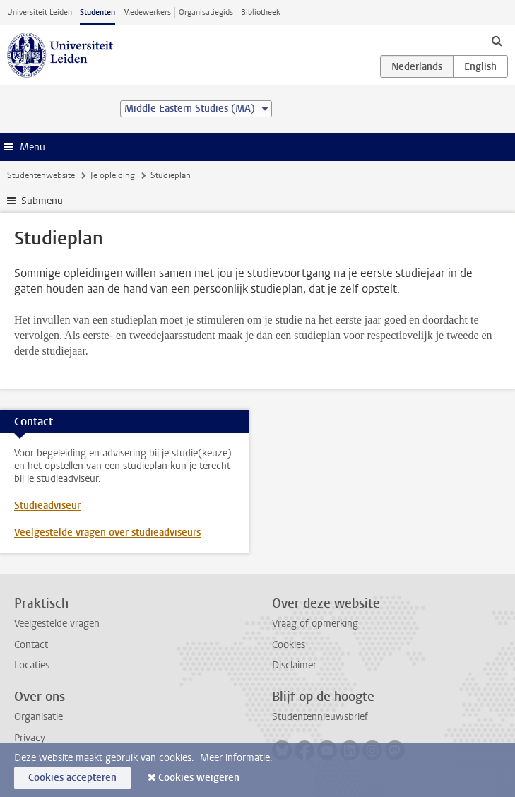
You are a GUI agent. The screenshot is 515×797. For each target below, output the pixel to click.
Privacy (29, 738)
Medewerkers (147, 12)
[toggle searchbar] (496, 40)
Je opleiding (112, 175)
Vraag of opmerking (315, 623)
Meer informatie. (236, 757)
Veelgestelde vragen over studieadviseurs (107, 532)
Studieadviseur (47, 505)
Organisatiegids (206, 12)
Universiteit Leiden (39, 12)
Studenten (97, 12)
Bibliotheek (260, 12)
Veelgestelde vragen (57, 623)
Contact (31, 644)
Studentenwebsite (41, 175)
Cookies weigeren (198, 777)
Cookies (288, 644)
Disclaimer (294, 665)
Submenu (42, 201)
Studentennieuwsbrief (320, 717)
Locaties (31, 665)
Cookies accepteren (72, 777)
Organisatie (38, 717)
